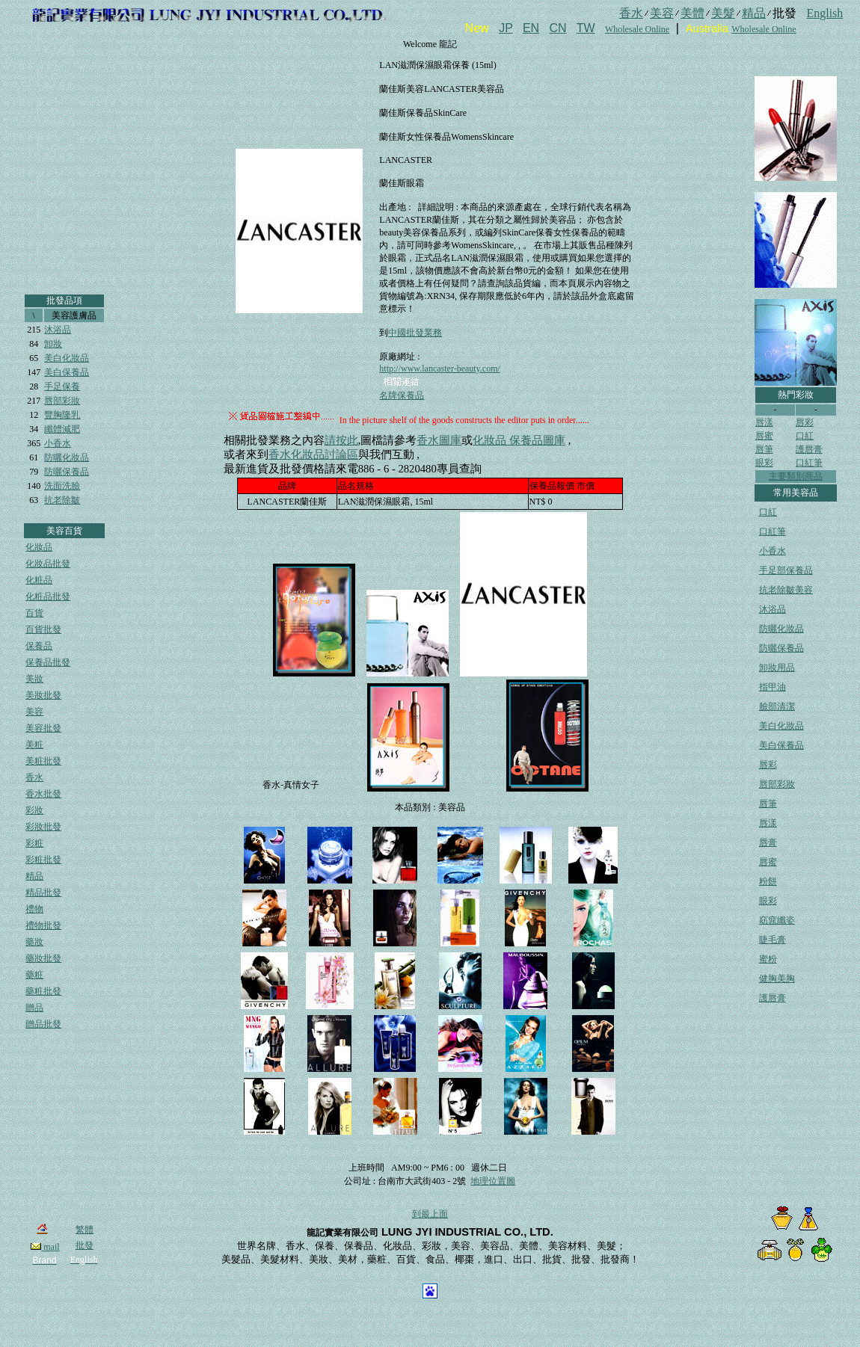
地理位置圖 (492, 1181)
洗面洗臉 (62, 486)
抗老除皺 (62, 500)
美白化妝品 (66, 358)
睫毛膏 (772, 939)
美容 (34, 711)
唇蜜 (764, 436)
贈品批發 (43, 1024)
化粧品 (38, 580)
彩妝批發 (43, 827)
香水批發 (43, 794)
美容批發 (43, 728)
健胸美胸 (777, 978)
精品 (34, 876)
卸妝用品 (777, 667)
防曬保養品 (66, 471)
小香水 (57, 443)
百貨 (34, 613)
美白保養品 (66, 372)
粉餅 (768, 881)
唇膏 (768, 842)
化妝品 (38, 547)
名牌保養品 (401, 395)
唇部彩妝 (62, 400)
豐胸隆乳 (62, 415)
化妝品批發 (47, 563)
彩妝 (34, 810)
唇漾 (764, 422)
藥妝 (34, 942)
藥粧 (34, 975)
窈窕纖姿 (777, 920)
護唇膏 (809, 449)
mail (45, 1247)
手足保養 (62, 386)
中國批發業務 (415, 332)
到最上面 (430, 1214)
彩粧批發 (43, 859)
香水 (34, 777)
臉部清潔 (777, 706)
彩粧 (34, 843)
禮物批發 (43, 925)
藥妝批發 (43, 958)
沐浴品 (57, 329)
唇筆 (764, 449)
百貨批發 (43, 629)
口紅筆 (809, 462)
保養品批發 (47, 662)
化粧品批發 (47, 596)
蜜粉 (768, 959)
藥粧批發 (43, 991)
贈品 (34, 1007)
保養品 (38, 646)
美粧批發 (43, 761)
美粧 (34, 744)
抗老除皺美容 (786, 590)
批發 (84, 1245)
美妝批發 (43, 695)
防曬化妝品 (66, 457)
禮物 (34, 909)
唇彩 (805, 422)
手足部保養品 (786, 570)
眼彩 (764, 462)
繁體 (84, 1229)
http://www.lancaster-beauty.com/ (439, 368)
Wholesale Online (637, 29)
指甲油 (772, 687)
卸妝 (53, 344)
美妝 (34, 679)
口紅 (805, 436)
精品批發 (43, 892)
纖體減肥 (62, 429)
